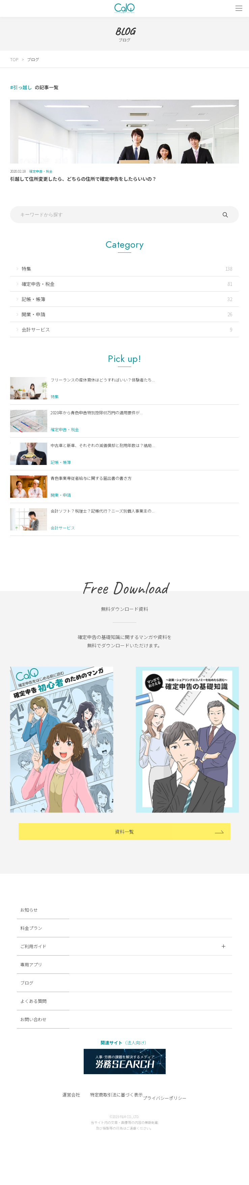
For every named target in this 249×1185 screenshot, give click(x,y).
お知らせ (29, 910)
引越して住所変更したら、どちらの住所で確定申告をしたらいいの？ (83, 178)
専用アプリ (31, 964)
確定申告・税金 (41, 171)
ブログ (33, 59)
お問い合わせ (33, 1019)
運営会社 (71, 1094)
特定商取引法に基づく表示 (116, 1094)
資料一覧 (124, 831)
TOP (14, 59)
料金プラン (31, 928)
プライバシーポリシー (165, 1098)
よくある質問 (33, 1001)
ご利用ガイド (122, 946)
